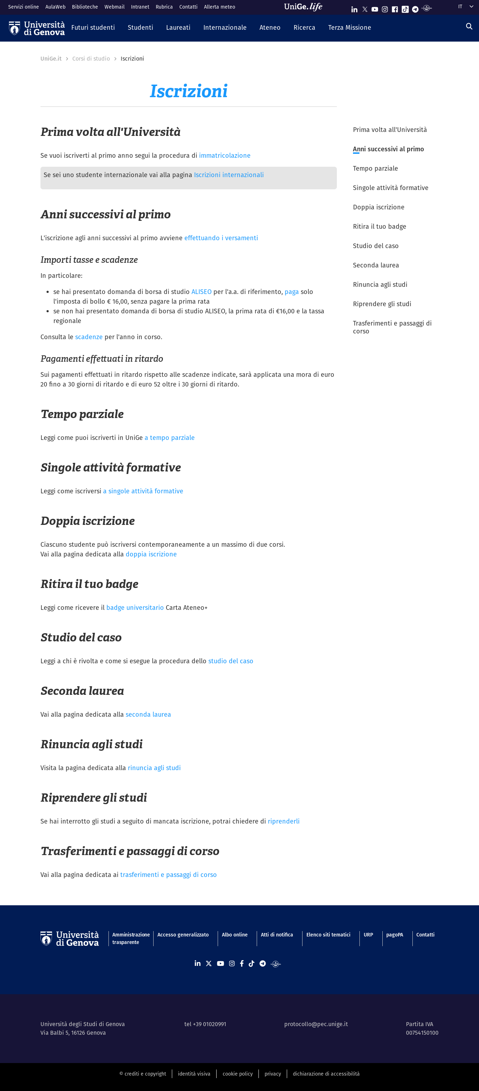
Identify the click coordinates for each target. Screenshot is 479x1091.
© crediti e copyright (142, 1073)
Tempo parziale (375, 168)
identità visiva (194, 1073)
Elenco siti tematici (328, 934)
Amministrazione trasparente (128, 938)
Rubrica (164, 6)
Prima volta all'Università (390, 129)
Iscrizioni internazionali (229, 174)
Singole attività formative (391, 187)
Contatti (188, 6)
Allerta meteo (219, 6)
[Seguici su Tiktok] (405, 8)
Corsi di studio (91, 58)
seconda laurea (148, 714)
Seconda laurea (376, 265)
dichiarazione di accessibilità (326, 1073)
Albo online (235, 934)
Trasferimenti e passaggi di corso (392, 327)
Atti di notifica (277, 934)
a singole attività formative (143, 491)
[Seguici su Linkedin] (354, 8)
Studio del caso (376, 245)
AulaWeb (55, 6)
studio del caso (230, 660)
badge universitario (135, 607)
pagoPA (394, 934)
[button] (93, 28)
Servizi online (23, 6)
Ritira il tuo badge (379, 226)
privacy (273, 1073)
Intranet (140, 6)
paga (292, 291)
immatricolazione (225, 155)
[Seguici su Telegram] (415, 8)
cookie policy (238, 1073)
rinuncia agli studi (154, 767)
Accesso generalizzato (183, 934)
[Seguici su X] (365, 8)
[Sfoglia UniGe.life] (305, 7)
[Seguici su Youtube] (375, 8)
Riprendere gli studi (382, 303)
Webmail (115, 6)
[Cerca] (469, 26)
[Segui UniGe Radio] (426, 8)
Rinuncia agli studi (380, 284)
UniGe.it (51, 58)
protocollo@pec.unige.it (316, 1024)
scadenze (89, 336)
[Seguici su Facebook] (395, 8)
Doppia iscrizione (379, 207)
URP (368, 934)
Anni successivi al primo (388, 148)
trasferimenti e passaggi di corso (168, 874)
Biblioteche (85, 6)
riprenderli (284, 821)
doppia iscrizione (151, 554)
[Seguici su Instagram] (385, 8)
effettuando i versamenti (221, 237)
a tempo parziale (170, 437)
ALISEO (202, 291)
